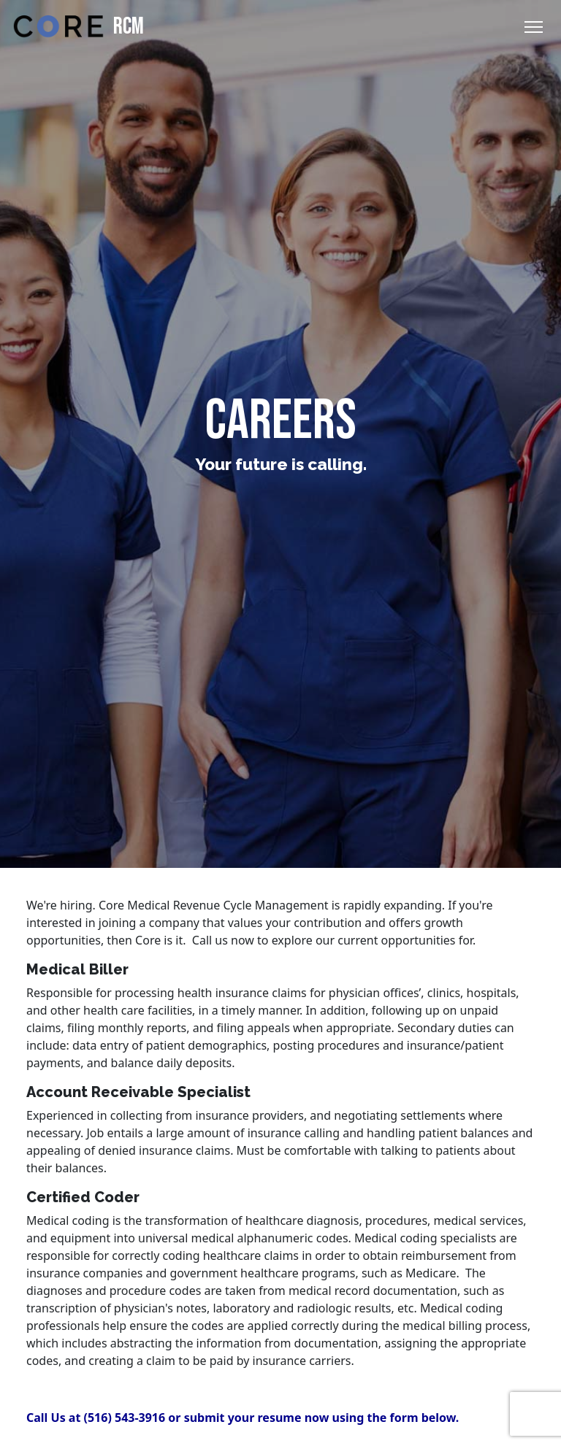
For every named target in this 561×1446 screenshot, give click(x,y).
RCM (76, 26)
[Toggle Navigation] (533, 27)
